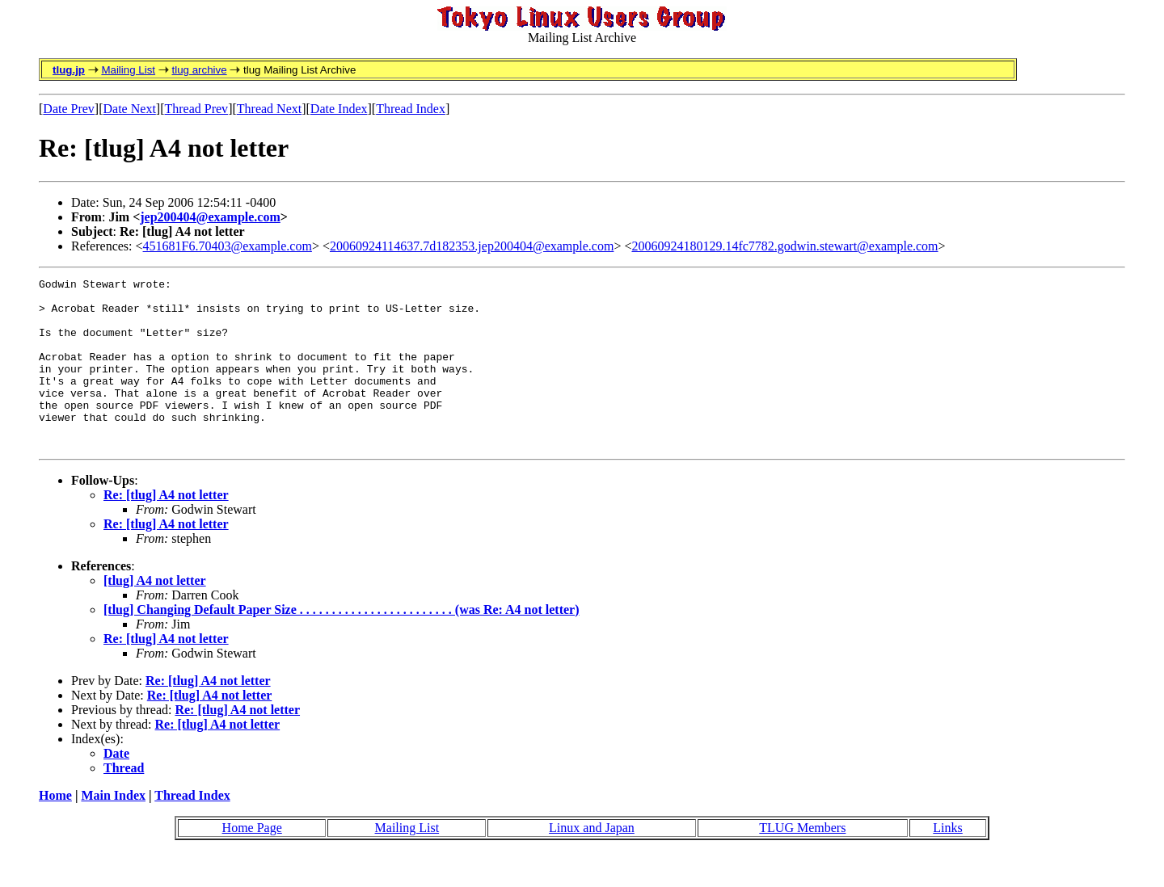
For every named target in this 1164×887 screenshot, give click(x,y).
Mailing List (128, 70)
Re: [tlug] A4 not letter (166, 529)
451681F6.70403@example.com (227, 246)
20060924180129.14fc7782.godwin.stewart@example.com (784, 246)
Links (947, 861)
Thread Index (410, 109)
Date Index (339, 109)
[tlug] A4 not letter (154, 614)
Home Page (252, 861)
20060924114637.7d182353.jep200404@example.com (472, 246)
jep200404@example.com (210, 217)
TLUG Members (802, 861)
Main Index (113, 829)
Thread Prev (196, 109)
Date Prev (69, 109)
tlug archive (198, 70)
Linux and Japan (592, 861)
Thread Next (269, 109)
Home (55, 829)
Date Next (129, 109)
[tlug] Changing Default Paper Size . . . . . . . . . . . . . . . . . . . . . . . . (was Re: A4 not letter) (341, 643)
